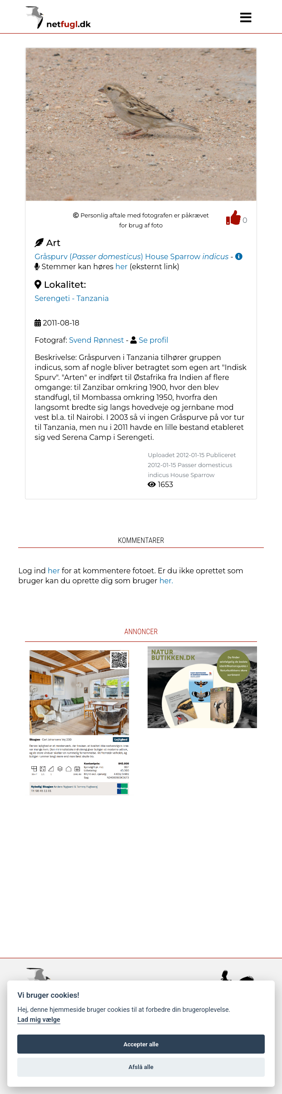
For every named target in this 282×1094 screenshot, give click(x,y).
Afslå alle (141, 1067)
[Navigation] (245, 17)
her (121, 266)
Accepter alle (141, 1044)
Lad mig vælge (38, 1020)
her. (166, 581)
